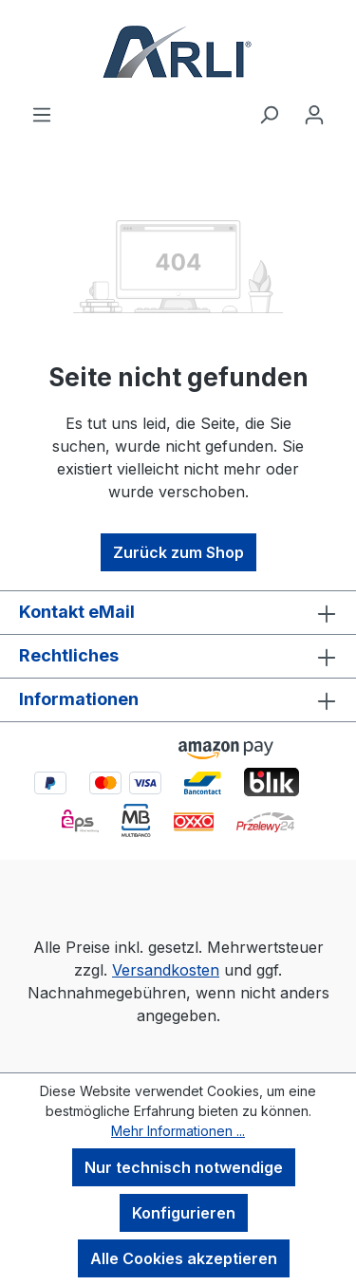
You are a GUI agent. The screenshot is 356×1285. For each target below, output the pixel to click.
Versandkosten (165, 969)
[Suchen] (268, 114)
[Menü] (42, 114)
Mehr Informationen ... (178, 1131)
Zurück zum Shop (178, 552)
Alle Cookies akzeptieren (183, 1258)
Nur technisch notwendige (183, 1167)
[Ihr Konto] (314, 114)
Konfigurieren (183, 1212)
